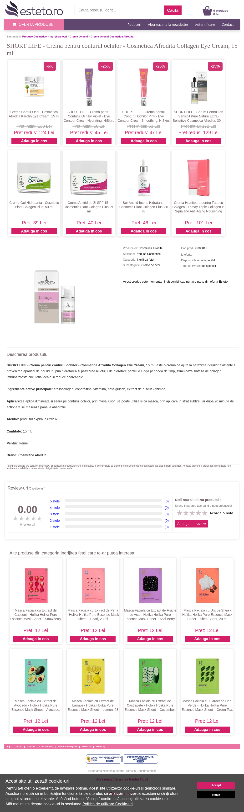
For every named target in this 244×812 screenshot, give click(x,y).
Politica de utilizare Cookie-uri (107, 804)
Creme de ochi (79, 36)
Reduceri (134, 24)
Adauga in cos (34, 141)
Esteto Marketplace (67, 746)
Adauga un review (191, 524)
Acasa (19, 746)
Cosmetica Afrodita (32, 455)
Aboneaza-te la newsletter (168, 24)
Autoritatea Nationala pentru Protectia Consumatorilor (122, 771)
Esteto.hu (86, 746)
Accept (216, 785)
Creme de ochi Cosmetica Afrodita (112, 36)
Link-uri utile (46, 746)
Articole (31, 746)
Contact (228, 24)
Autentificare (205, 24)
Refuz (216, 794)
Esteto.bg (100, 746)
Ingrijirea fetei (58, 36)
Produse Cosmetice (34, 36)
